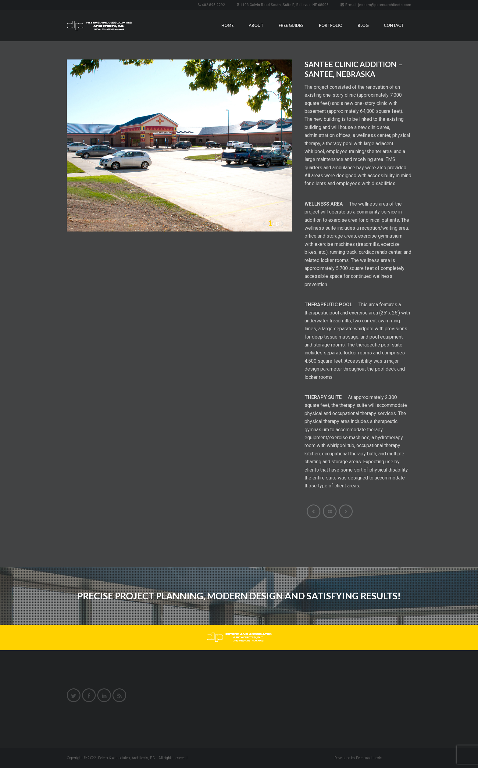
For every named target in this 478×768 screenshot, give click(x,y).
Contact (394, 25)
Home (227, 25)
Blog (363, 25)
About (256, 25)
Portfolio (330, 25)
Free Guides (291, 25)
